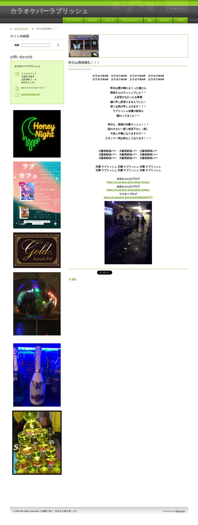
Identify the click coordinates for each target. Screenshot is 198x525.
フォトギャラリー (130, 20)
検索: (17, 45)
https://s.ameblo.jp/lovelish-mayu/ (128, 182)
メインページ (73, 20)
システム (92, 20)
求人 (150, 20)
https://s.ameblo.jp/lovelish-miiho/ (128, 189)
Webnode (180, 511)
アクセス (164, 20)
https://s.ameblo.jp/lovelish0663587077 (128, 197)
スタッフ (109, 20)
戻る (74, 279)
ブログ (180, 20)
